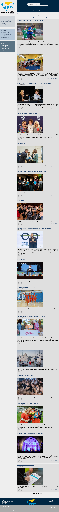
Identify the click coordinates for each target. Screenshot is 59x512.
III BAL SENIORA (21, 200)
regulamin (51, 501)
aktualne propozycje (6, 20)
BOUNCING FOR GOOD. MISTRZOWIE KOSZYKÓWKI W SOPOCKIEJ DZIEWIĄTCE (34, 51)
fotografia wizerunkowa (6, 34)
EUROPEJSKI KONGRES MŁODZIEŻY (25, 375)
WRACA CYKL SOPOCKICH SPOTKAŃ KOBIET (27, 113)
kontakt (38, 10)
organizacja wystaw (6, 35)
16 (41, 17)
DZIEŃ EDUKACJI (21, 143)
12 (35, 17)
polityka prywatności (53, 500)
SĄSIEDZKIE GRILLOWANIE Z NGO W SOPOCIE (27, 403)
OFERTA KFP (4, 30)
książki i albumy (5, 45)
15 (39, 17)
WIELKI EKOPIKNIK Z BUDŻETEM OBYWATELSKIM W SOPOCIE (31, 316)
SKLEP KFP (3, 43)
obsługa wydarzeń (5, 32)
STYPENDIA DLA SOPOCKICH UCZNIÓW (26, 287)
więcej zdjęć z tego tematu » (52, 47)
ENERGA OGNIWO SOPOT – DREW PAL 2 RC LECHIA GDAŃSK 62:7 (31, 20)
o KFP (33, 10)
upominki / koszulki (6, 46)
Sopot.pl (3, 23)
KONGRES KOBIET (21, 259)
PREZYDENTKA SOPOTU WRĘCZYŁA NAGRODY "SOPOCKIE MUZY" (32, 171)
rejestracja (4, 24)
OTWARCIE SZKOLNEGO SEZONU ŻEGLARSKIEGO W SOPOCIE (31, 347)
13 (37, 17)
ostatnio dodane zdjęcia (6, 21)
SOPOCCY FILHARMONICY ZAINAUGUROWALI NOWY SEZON (30, 433)
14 (38, 17)
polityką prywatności (31, 508)
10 (32, 17)
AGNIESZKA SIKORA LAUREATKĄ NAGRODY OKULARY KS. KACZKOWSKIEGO (34, 228)
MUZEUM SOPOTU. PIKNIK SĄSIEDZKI (25, 465)
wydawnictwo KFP (5, 37)
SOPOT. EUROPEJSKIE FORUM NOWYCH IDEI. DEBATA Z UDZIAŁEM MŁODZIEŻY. (34, 83)
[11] (34, 17)
